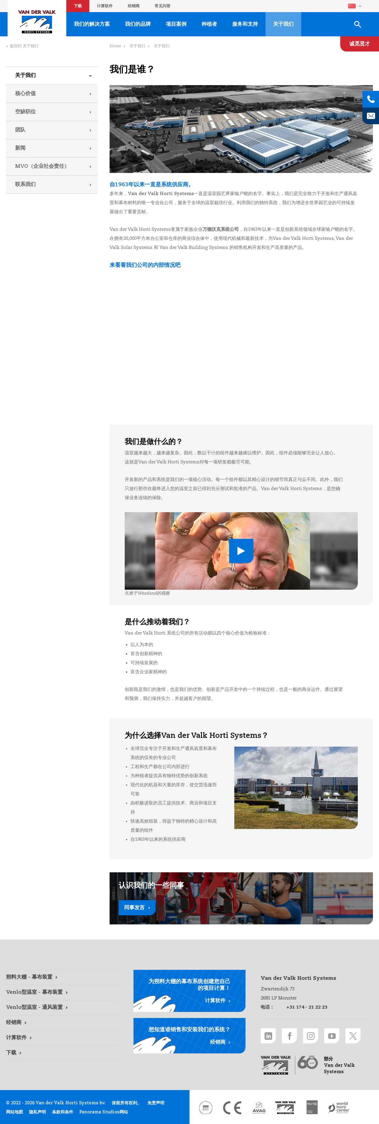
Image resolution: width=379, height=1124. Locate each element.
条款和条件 (62, 1112)
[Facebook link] (289, 1035)
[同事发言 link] (241, 898)
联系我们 (25, 184)
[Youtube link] (331, 1035)
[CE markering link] (232, 1108)
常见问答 (162, 6)
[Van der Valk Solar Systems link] (285, 1108)
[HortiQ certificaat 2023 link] (312, 1108)
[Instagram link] (310, 1035)
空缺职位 (25, 111)
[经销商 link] (62, 1022)
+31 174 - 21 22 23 (306, 1007)
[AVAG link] (259, 1108)
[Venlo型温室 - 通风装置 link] (62, 1007)
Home (115, 46)
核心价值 (25, 93)
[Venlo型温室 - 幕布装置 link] (62, 992)
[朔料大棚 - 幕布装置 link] (62, 977)
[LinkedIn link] (268, 1035)
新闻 (20, 148)
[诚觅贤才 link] (359, 43)
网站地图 (14, 1112)
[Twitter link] (353, 1035)
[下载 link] (62, 1053)
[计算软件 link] (62, 1038)
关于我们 (25, 75)
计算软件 (105, 6)
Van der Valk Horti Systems (37, 22)
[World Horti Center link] (339, 1108)
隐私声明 (37, 1112)
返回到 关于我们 (24, 46)
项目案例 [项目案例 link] (176, 24)
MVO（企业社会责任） (42, 166)
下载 (78, 6)
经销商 (134, 6)
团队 (20, 130)
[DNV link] (205, 1108)
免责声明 (155, 1103)
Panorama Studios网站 (103, 1112)
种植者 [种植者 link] (209, 24)
